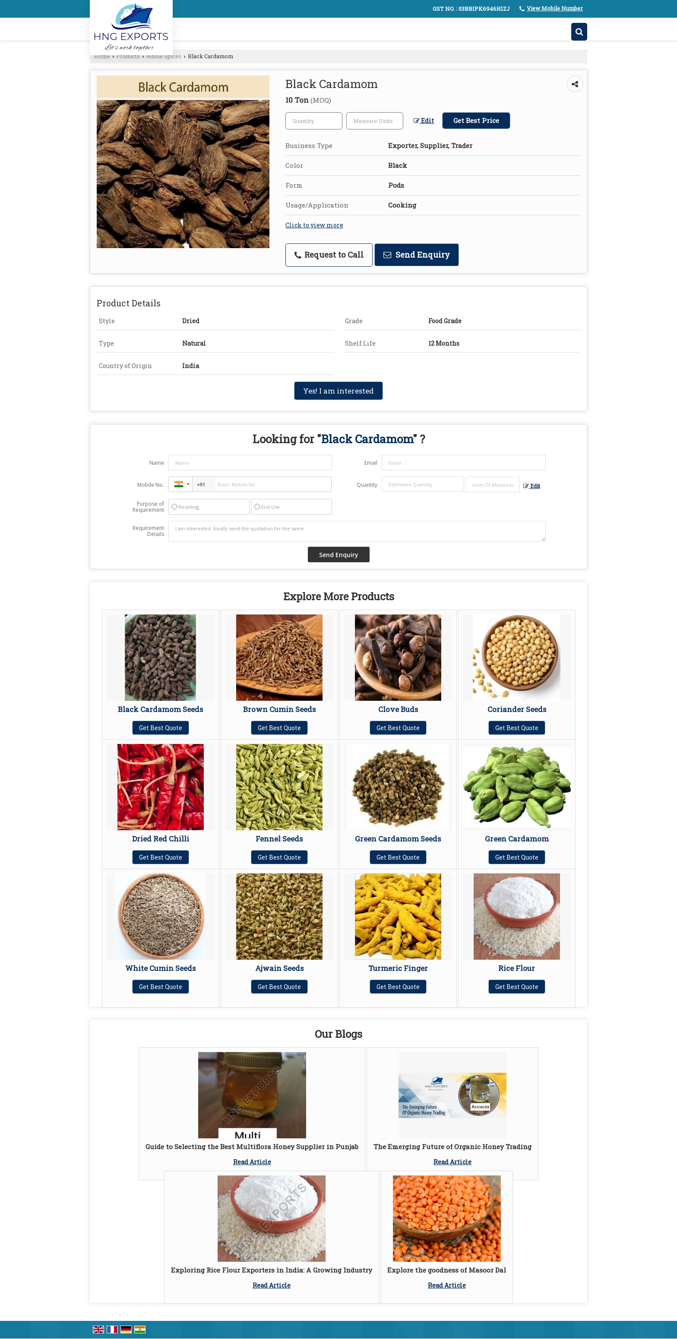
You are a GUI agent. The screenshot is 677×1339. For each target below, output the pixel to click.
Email (370, 462)
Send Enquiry (416, 254)
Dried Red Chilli (160, 839)
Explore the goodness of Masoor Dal (446, 1270)
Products (128, 56)
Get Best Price (476, 120)
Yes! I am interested (338, 391)
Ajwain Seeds (279, 968)
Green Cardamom (517, 839)
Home (102, 56)
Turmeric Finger (398, 968)
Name (156, 462)
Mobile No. (150, 484)
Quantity (367, 484)
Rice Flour (516, 968)
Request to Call (329, 254)
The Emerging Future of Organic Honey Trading (452, 1146)
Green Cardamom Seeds (398, 839)
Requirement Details (148, 531)
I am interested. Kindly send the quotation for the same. (357, 531)
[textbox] (374, 120)
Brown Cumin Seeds (279, 709)
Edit (424, 121)
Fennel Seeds (279, 839)
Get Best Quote (160, 728)
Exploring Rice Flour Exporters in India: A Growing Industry (271, 1270)
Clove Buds (398, 709)
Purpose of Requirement (148, 507)
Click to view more (314, 225)
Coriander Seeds (516, 709)
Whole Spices (163, 56)
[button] (555, 8)
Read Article (252, 1162)
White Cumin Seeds (160, 968)
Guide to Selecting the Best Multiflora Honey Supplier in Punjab (252, 1146)
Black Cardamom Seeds (160, 709)
